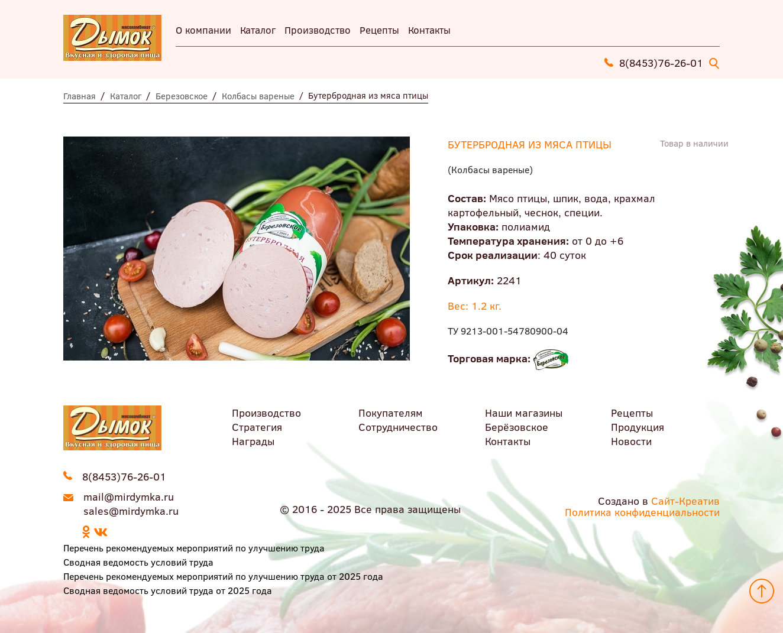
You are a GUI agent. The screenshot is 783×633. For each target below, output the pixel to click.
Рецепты (379, 30)
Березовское (182, 96)
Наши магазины (523, 412)
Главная (79, 96)
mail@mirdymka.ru (128, 496)
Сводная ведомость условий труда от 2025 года (167, 590)
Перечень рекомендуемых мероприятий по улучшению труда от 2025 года (223, 576)
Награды (253, 441)
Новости (631, 441)
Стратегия (257, 427)
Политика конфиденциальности (642, 512)
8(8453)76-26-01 (661, 63)
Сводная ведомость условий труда (138, 562)
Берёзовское (516, 427)
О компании (203, 30)
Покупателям (390, 412)
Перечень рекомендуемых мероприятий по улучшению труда (194, 547)
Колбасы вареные (258, 96)
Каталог (258, 30)
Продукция (637, 427)
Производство (317, 30)
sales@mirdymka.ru (131, 511)
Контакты (429, 30)
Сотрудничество (398, 427)
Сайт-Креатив (685, 501)
